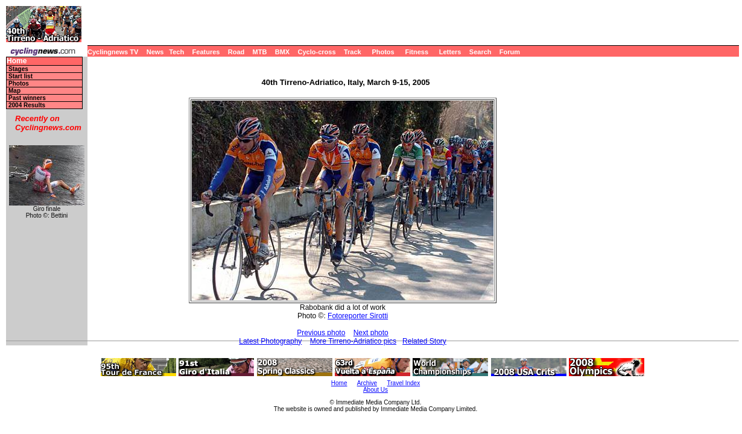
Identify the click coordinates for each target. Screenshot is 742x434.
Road (236, 51)
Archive (367, 383)
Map (14, 90)
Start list (20, 76)
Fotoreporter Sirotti (358, 316)
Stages (18, 69)
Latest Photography (270, 341)
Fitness (416, 51)
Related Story (424, 341)
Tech (176, 51)
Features (206, 51)
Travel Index (403, 383)
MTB (260, 51)
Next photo (371, 333)
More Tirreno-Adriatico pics (353, 341)
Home (17, 61)
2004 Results (26, 105)
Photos (383, 51)
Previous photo (321, 333)
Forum (509, 51)
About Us (375, 389)
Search (480, 51)
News (155, 51)
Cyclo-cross (317, 51)
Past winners (27, 98)
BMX (282, 51)
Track (352, 51)
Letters (450, 51)
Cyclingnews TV (112, 51)
